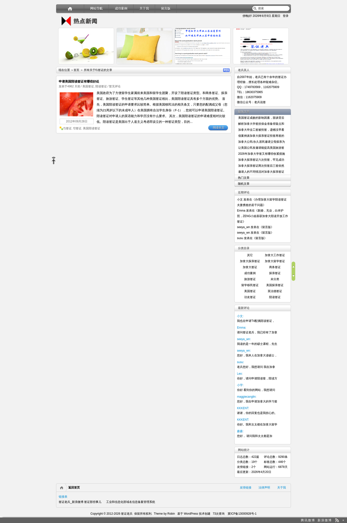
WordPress (190, 513)
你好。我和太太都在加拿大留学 (257, 424)
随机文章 (243, 183)
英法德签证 (275, 291)
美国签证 (88, 86)
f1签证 (68, 128)
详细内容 (108, 66)
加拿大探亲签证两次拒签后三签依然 (261, 165)
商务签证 (275, 267)
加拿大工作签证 (275, 255)
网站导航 (96, 8)
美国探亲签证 (274, 285)
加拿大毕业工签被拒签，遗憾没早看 (261, 129)
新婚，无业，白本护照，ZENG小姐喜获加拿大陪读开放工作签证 (262, 216)
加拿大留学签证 (275, 261)
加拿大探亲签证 (250, 261)
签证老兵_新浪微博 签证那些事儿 (80, 502)
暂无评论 (115, 86)
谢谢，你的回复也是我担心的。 (257, 413)
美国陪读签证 (91, 128)
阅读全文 (218, 127)
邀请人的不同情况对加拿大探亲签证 (261, 171)
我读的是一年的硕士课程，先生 (257, 344)
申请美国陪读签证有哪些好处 (79, 81)
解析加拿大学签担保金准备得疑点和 (261, 123)
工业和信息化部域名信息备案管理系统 (130, 502)
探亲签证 (275, 273)
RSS (226, 70)
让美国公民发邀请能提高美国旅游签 (261, 147)
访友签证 (250, 297)
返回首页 (74, 487)
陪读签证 (101, 86)
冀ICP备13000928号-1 (242, 513)
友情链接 (245, 487)
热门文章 (243, 177)
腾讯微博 (308, 520)
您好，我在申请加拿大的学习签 (257, 401)
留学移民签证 (250, 285)
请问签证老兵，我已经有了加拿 (257, 332)
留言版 (165, 8)
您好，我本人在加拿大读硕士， (257, 355)
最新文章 (243, 111)
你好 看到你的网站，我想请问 (256, 390)
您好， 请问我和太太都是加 (254, 436)
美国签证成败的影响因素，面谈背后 (261, 117)
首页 (76, 70)
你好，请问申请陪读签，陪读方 (257, 378)
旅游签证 (250, 279)
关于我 (144, 8)
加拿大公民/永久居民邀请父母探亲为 (261, 141)
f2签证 (77, 128)
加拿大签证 (250, 267)
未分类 (275, 279)
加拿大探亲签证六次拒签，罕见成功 (261, 159)
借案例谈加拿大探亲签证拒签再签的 (261, 135)
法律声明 (264, 487)
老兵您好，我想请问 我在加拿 (256, 367)
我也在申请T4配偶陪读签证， (256, 321)
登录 (286, 16)
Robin (171, 513)
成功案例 (121, 8)
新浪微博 (325, 520)
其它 (250, 255)
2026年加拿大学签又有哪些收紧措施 (261, 153)
